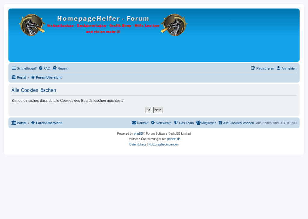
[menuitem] (44, 68)
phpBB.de (173, 139)
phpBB (138, 133)
